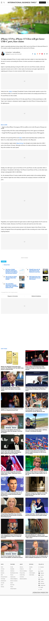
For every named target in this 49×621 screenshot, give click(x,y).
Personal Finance (4, 602)
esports (11, 608)
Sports (2, 610)
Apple (10, 91)
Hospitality (12, 594)
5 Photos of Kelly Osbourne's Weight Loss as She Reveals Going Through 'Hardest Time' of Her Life (36, 499)
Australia (30, 592)
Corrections (22, 602)
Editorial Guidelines (36, 321)
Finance (11, 600)
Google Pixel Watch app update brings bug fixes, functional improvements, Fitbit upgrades (23, 133)
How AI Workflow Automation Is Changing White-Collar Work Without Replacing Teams (12, 311)
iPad (20, 137)
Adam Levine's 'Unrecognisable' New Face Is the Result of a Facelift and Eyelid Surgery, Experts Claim (11, 520)
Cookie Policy (22, 600)
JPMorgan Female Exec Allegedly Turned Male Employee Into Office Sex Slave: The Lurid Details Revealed (36, 520)
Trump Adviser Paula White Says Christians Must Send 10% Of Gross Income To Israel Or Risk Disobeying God (11, 541)
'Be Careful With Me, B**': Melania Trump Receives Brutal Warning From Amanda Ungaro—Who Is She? (36, 562)
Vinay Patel (9, 52)
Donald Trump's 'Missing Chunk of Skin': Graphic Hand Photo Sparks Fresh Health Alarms (10, 415)
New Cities (12, 610)
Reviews (2, 612)
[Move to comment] (47, 54)
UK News (2, 594)
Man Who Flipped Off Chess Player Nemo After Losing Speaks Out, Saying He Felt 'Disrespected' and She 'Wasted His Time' (36, 436)
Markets (2, 596)
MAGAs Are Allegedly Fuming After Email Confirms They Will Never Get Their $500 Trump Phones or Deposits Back (12, 394)
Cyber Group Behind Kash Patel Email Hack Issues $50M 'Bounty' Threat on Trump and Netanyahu (11, 562)
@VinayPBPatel (16, 52)
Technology (3, 604)
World (2, 592)
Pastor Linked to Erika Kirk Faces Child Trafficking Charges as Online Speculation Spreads (35, 394)
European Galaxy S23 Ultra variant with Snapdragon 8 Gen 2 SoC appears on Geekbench (23, 130)
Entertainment (3, 606)
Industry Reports (13, 614)
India (30, 594)
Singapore (31, 596)
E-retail (11, 592)
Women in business (13, 606)
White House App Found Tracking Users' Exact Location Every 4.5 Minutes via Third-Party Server (36, 415)
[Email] (44, 54)
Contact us (22, 594)
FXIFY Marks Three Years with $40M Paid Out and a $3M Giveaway (35, 303)
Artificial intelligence (13, 604)
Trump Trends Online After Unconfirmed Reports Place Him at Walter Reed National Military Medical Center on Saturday (11, 478)
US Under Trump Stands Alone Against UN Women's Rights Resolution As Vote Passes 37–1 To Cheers (35, 478)
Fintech (11, 612)
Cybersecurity (12, 602)
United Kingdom (32, 598)
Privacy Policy (22, 598)
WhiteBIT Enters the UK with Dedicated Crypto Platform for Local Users (34, 296)
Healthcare (12, 596)
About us (21, 592)
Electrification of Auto (14, 598)
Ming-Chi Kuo (20, 143)
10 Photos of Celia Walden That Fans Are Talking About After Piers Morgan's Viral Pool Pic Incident (11, 457)
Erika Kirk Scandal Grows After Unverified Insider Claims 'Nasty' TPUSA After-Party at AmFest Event (11, 499)
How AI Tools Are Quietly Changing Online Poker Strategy (11, 303)
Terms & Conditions (23, 596)
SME (2, 600)
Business (2, 598)
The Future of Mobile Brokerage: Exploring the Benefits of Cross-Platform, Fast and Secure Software (12, 297)
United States (31, 600)
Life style (2, 608)
